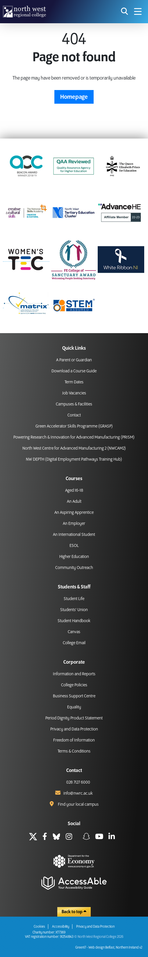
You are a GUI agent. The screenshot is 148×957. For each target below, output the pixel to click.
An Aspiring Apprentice (74, 512)
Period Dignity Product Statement (74, 718)
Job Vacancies (74, 393)
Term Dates (74, 382)
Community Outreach (74, 567)
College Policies (74, 685)
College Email (74, 643)
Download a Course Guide (74, 371)
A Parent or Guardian (74, 360)
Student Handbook (74, 621)
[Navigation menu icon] (138, 11)
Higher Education (74, 556)
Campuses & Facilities (74, 404)
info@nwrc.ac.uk (78, 793)
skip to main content (4, 4)
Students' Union (74, 610)
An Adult (74, 501)
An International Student (74, 534)
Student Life (74, 599)
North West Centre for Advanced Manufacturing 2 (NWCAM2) (74, 448)
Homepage (74, 97)
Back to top (74, 911)
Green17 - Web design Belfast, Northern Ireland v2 (108, 947)
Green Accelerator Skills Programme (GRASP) (74, 426)
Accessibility (60, 927)
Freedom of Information (74, 740)
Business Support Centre (74, 696)
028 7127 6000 (78, 782)
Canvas (74, 632)
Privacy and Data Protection (74, 729)
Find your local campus (78, 804)
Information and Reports (74, 674)
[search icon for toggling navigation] (125, 11)
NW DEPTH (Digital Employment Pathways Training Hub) (74, 459)
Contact (74, 415)
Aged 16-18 (74, 490)
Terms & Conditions (74, 751)
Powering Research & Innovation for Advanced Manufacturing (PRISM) (74, 437)
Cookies (39, 927)
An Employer (74, 523)
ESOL (74, 545)
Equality (74, 707)
